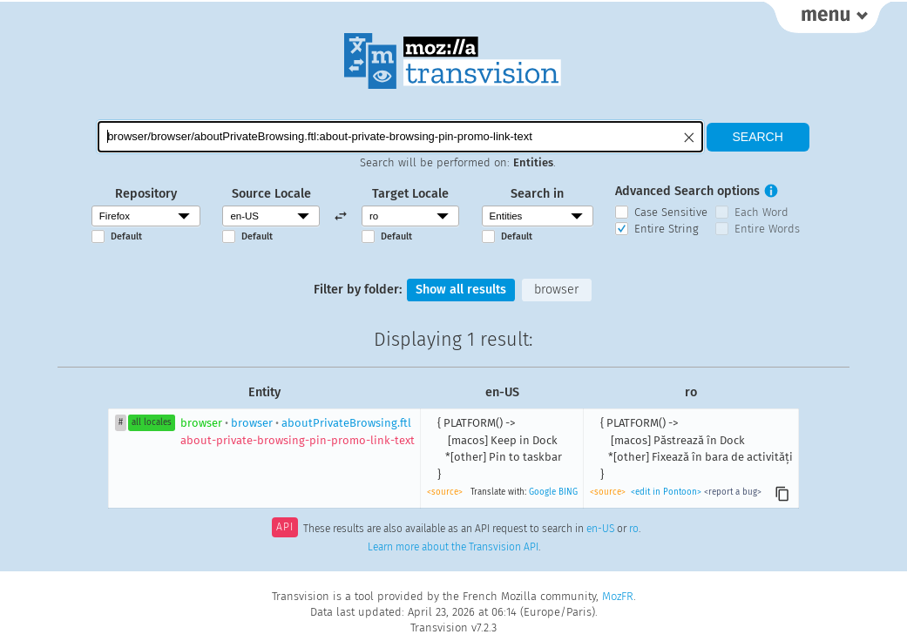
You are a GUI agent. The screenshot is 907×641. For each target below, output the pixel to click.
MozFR (617, 596)
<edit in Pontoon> (666, 492)
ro (634, 529)
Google (542, 492)
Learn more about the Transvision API (453, 547)
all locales (152, 422)
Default (126, 236)
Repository (146, 193)
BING (568, 492)
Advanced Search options (687, 191)
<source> (445, 492)
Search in (537, 193)
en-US (600, 529)
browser (556, 289)
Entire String (666, 228)
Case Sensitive (670, 212)
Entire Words (767, 228)
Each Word (761, 212)
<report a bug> (732, 492)
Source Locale (271, 193)
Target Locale (410, 193)
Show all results (461, 289)
